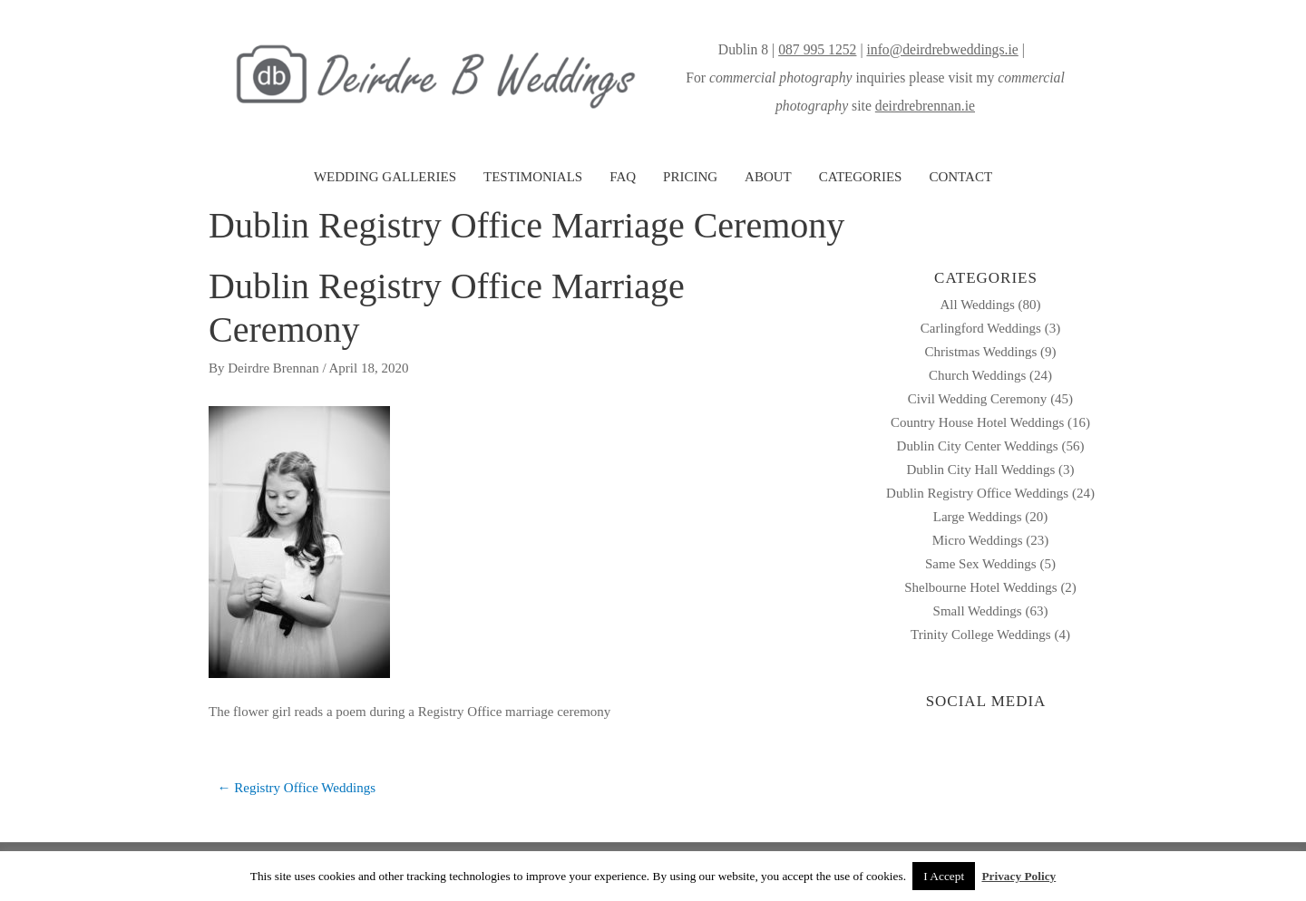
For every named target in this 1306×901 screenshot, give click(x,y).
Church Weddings (977, 375)
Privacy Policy (1018, 876)
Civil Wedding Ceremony (978, 399)
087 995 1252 (817, 49)
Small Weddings (977, 611)
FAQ (622, 177)
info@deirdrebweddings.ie (942, 49)
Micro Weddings (977, 540)
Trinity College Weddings (981, 634)
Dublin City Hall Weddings (980, 469)
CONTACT (960, 177)
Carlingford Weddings (981, 328)
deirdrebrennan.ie (925, 105)
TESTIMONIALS (532, 177)
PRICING (690, 177)
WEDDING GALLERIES (385, 177)
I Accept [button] (943, 876)
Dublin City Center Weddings (977, 446)
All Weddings (977, 304)
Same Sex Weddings (981, 564)
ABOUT (768, 177)
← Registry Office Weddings (296, 787)
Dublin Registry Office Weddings (977, 493)
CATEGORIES (860, 177)
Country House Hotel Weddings (977, 422)
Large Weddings (977, 516)
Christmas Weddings (980, 351)
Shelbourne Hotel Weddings (980, 587)
